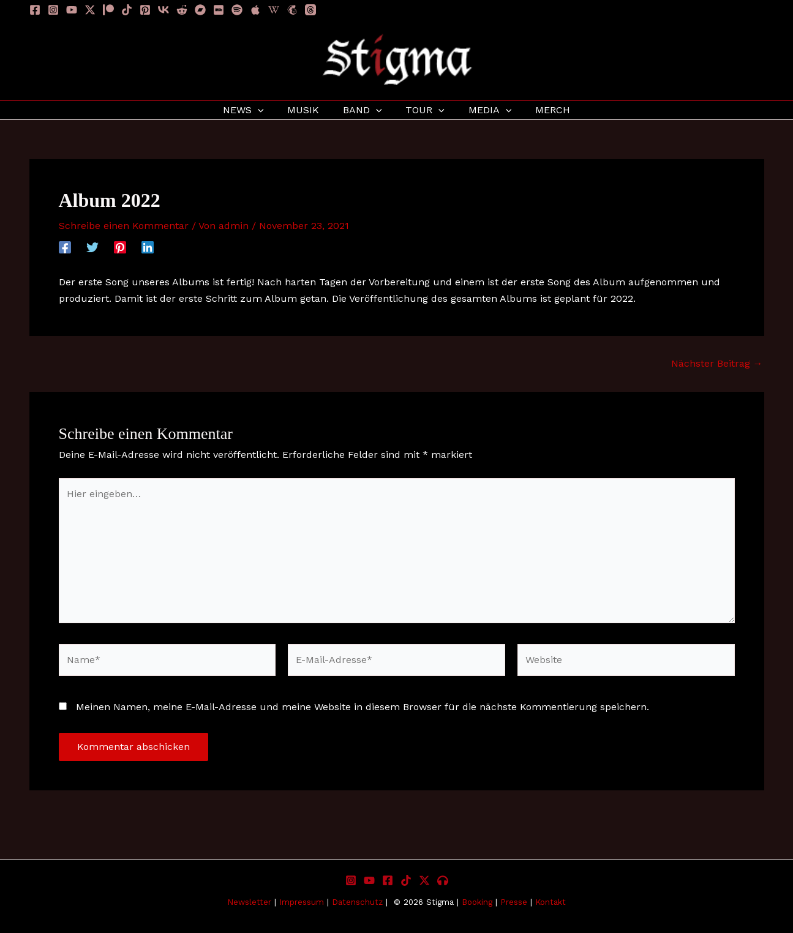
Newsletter (249, 902)
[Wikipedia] (273, 9)
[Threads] (310, 9)
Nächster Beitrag (717, 364)
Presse (513, 902)
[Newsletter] (292, 9)
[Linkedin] (147, 247)
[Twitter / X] (90, 9)
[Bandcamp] (200, 9)
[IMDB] (218, 9)
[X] (424, 880)
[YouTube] (71, 9)
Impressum (303, 902)
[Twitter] (92, 247)
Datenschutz (357, 902)
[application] (268, 110)
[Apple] (255, 9)
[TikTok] (126, 9)
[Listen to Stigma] (442, 880)
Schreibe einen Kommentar (124, 225)
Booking (477, 902)
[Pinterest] (145, 9)
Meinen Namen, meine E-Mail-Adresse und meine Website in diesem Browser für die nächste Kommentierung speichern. (362, 707)
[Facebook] (34, 9)
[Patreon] (108, 9)
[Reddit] (181, 9)
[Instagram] (53, 9)
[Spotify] (236, 9)
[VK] (163, 9)
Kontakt (550, 902)
